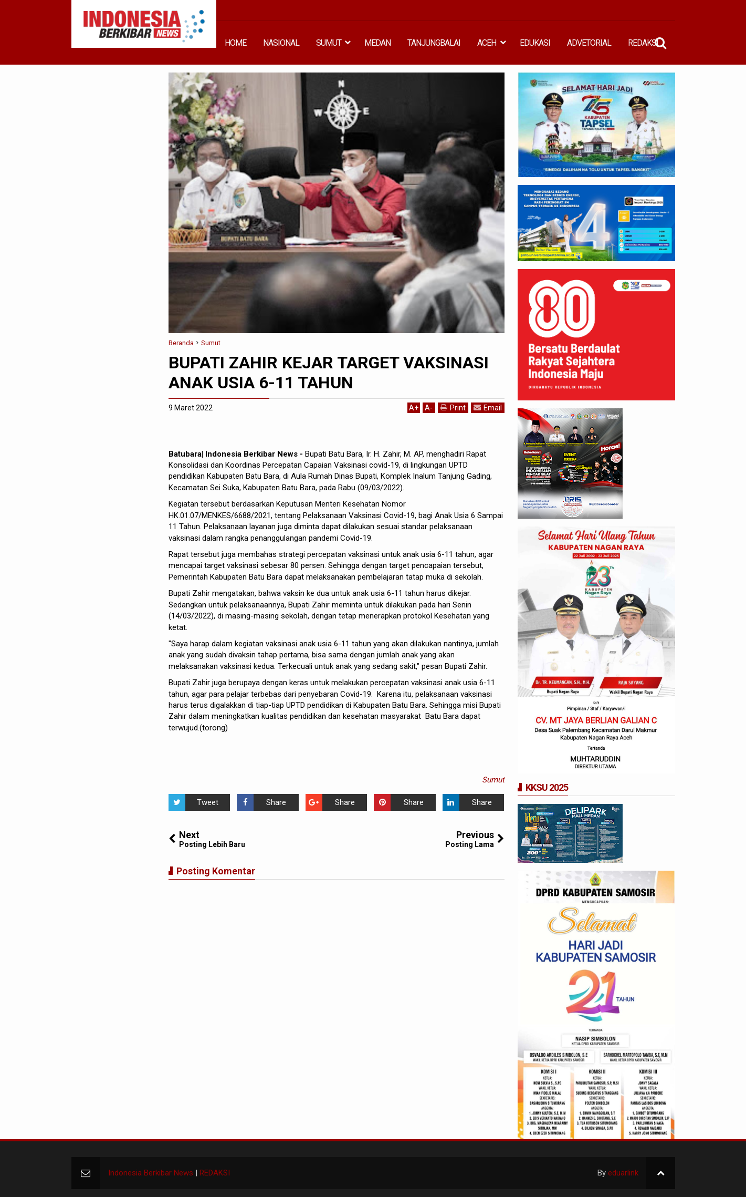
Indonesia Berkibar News (150, 1173)
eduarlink (623, 1173)
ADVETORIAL (589, 43)
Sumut (493, 780)
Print (453, 407)
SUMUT (328, 43)
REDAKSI (643, 43)
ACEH (486, 43)
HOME (235, 43)
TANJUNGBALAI (433, 43)
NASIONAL (281, 43)
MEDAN (377, 43)
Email (488, 407)
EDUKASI (535, 43)
